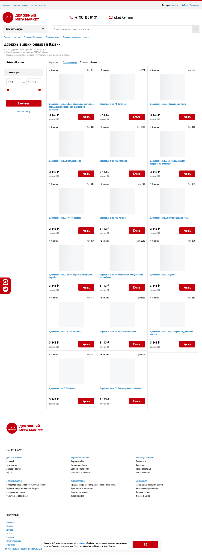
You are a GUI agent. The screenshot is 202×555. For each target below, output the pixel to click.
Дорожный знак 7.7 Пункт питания (64, 331)
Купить (86, 117)
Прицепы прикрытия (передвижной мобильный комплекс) (93, 484)
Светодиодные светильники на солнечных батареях (26, 484)
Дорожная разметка (14, 457)
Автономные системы (14, 481)
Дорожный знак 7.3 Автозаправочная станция (121, 388)
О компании (7, 5)
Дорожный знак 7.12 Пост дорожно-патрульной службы (70, 276)
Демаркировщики (77, 496)
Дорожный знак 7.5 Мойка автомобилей (118, 331)
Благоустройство (142, 481)
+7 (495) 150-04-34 (85, 17)
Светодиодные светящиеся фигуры (149, 484)
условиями (81, 543)
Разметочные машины (79, 492)
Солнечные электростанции (17, 496)
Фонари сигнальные (143, 469)
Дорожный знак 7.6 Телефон (113, 103)
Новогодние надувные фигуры (147, 488)
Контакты (42, 5)
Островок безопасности (80, 469)
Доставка (25, 5)
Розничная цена (23, 72)
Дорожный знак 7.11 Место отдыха (65, 217)
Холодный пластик (13, 469)
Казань (174, 5)
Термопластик (11, 465)
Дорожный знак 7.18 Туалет (162, 274)
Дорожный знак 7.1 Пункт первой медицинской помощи (171, 333)
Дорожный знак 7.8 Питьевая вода (65, 160)
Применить (23, 103)
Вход (185, 5)
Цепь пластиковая (143, 472)
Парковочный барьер (79, 465)
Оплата (34, 5)
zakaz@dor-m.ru (121, 17)
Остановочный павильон (80, 472)
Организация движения (145, 457)
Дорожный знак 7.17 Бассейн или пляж (168, 103)
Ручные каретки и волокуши (81, 488)
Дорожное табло (77, 461)
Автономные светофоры (15, 492)
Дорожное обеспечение (80, 457)
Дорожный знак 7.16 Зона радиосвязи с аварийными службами (168, 162)
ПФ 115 (9, 472)
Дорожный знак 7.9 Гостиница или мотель (169, 217)
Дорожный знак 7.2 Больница (62, 388)
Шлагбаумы (140, 465)
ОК (145, 544)
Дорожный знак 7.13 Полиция (113, 160)
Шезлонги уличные (143, 492)
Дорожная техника (78, 481)
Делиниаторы (141, 461)
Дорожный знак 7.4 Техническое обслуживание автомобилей (121, 276)
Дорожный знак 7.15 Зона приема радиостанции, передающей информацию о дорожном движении (71, 106)
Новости (17, 5)
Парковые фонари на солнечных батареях (22, 488)
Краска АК (10, 461)
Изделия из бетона (143, 496)
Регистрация (194, 5)
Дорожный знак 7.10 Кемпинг (113, 217)
